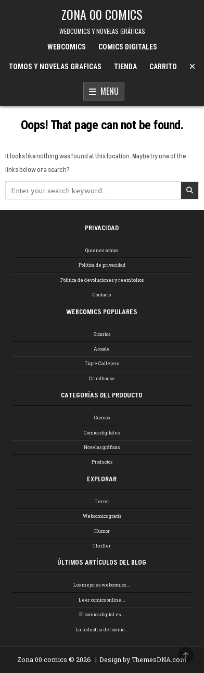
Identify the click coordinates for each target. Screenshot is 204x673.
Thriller (102, 546)
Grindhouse (102, 378)
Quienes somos (101, 250)
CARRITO (163, 67)
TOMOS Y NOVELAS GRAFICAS (55, 67)
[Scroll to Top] (186, 655)
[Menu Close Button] (192, 67)
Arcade (102, 349)
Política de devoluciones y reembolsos (102, 280)
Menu (104, 92)
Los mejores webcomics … (101, 585)
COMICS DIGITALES (127, 47)
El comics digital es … (102, 614)
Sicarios (102, 334)
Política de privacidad (102, 265)
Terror (102, 501)
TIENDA (125, 67)
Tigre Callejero (102, 363)
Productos (102, 462)
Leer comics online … (102, 600)
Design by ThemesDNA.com (142, 659)
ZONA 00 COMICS (102, 14)
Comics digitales (102, 432)
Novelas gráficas (102, 447)
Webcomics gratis (102, 516)
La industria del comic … (102, 629)
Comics (102, 417)
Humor (102, 531)
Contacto (102, 294)
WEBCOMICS (66, 47)
